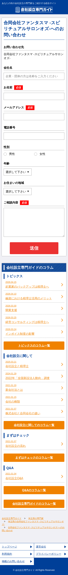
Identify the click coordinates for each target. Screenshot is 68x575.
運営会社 (41, 546)
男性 (9, 154)
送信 (34, 248)
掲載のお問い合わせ (13, 561)
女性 (39, 154)
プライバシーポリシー (48, 553)
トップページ (9, 546)
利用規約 (7, 553)
